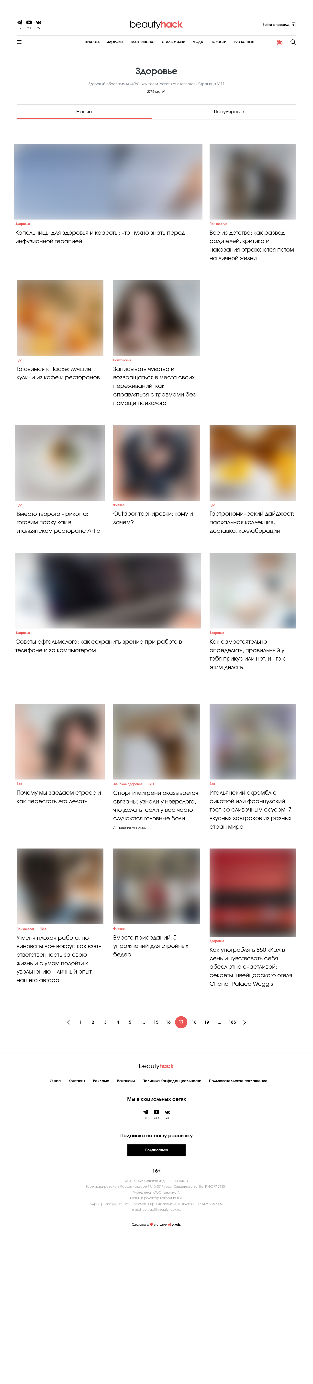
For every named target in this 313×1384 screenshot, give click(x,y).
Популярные (229, 111)
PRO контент (230, 42)
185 (237, 1170)
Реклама (101, 1229)
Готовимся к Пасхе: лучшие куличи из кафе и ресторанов (57, 423)
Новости (205, 42)
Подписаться (156, 1298)
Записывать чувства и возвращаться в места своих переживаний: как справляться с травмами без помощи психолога (156, 431)
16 (170, 1170)
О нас (55, 1229)
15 (156, 1170)
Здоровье (102, 42)
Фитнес (119, 572)
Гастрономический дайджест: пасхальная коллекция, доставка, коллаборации (243, 595)
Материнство (129, 42)
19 (210, 1170)
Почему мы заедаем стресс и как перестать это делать (59, 919)
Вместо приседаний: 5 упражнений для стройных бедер (152, 1096)
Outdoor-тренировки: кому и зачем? (155, 586)
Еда (20, 405)
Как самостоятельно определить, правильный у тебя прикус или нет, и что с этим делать (250, 754)
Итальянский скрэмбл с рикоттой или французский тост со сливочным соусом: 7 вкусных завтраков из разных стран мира (251, 932)
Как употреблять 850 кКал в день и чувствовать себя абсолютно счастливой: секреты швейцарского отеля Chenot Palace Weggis (251, 1106)
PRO (152, 905)
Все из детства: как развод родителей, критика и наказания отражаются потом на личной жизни (250, 268)
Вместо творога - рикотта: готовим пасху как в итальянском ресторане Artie (54, 595)
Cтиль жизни (160, 42)
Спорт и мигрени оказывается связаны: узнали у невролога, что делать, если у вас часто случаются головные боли (151, 932)
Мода (184, 42)
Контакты (76, 1229)
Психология (219, 245)
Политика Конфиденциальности (172, 1229)
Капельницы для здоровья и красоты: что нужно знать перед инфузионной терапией (104, 259)
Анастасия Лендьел (129, 959)
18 (196, 1170)
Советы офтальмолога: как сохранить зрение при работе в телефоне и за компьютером (102, 745)
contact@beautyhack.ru (161, 1357)
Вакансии (126, 1229)
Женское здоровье (128, 905)
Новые (84, 111)
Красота (79, 42)
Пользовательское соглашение (238, 1229)
